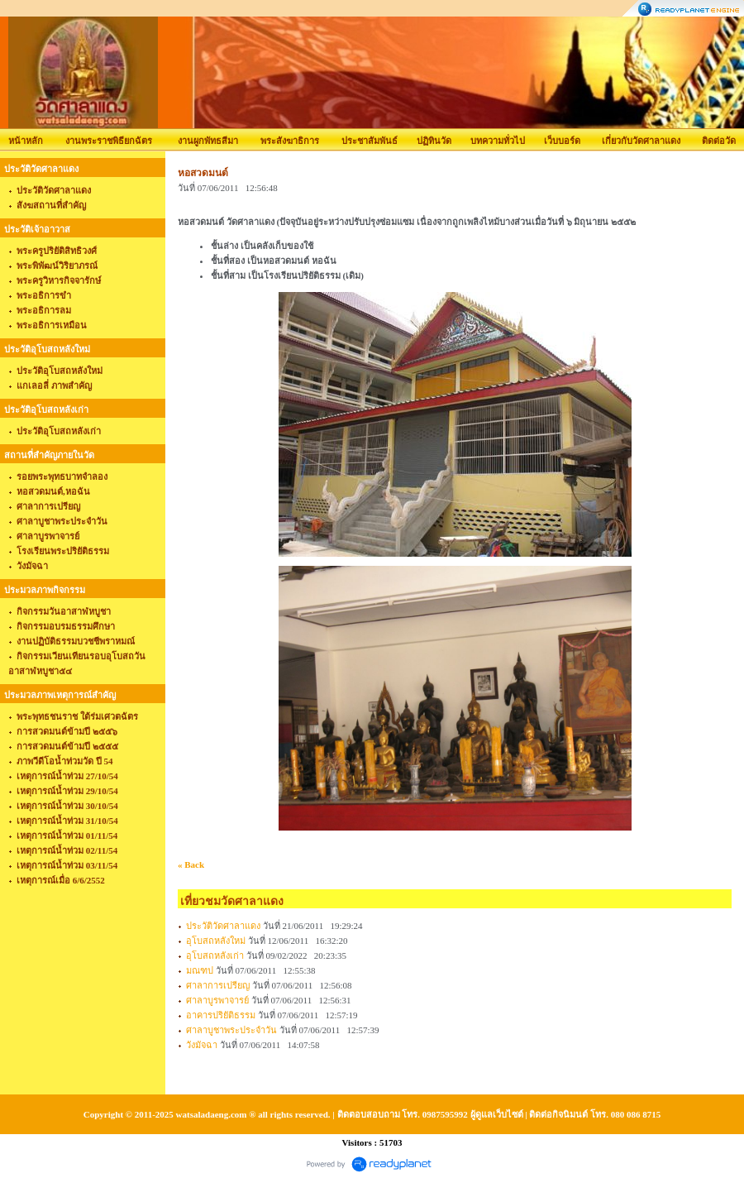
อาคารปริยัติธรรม (220, 1015)
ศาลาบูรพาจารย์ (217, 1000)
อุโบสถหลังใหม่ (216, 941)
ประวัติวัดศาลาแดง (223, 926)
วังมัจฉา (201, 1045)
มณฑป (199, 970)
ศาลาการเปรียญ (218, 985)
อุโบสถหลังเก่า (215, 955)
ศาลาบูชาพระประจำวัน (231, 1030)
